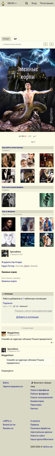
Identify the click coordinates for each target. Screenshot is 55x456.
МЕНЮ (12, 3)
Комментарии (37, 401)
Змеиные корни (9, 281)
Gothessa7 (23, 306)
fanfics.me (48, 447)
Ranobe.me (8, 428)
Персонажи (36, 405)
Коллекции (8, 294)
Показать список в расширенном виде (33, 311)
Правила (35, 425)
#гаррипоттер (8, 262)
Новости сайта (38, 436)
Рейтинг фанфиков (40, 394)
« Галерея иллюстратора (12, 44)
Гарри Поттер (7, 266)
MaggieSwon (13, 333)
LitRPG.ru (7, 421)
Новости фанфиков (40, 390)
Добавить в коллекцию (27, 317)
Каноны (34, 408)
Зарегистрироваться (13, 386)
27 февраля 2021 (13, 335)
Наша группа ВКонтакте (42, 439)
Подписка (7, 303)
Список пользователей (42, 397)
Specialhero (15, 252)
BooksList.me (9, 425)
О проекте (35, 421)
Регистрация (46, 3)
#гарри (18, 262)
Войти (6, 383)
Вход (34, 3)
